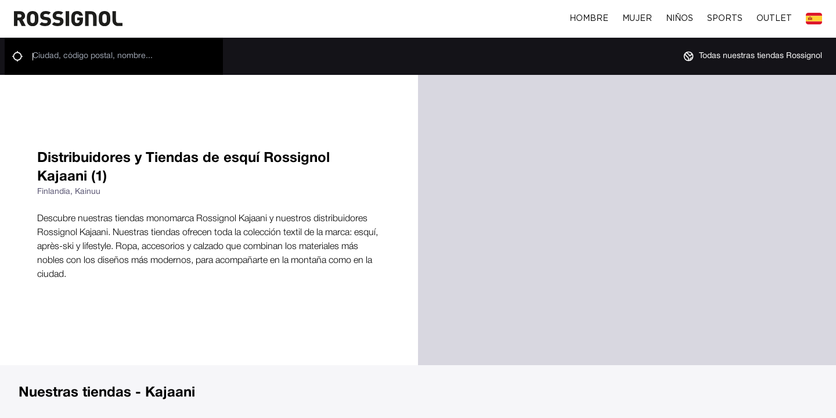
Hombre (589, 19)
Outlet (774, 19)
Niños (679, 19)
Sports (725, 19)
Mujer (637, 19)
